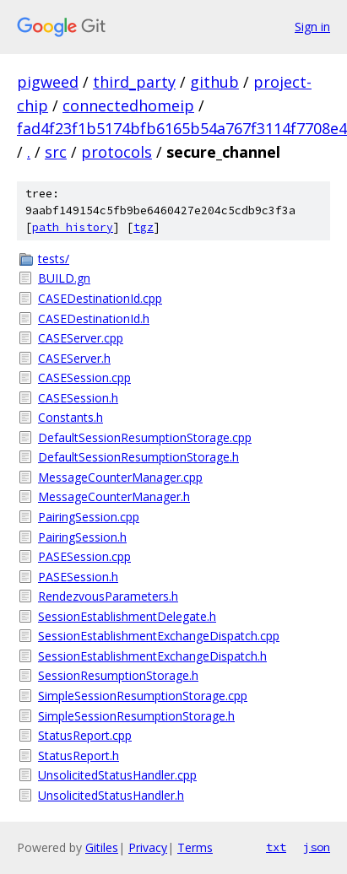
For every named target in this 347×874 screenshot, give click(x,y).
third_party (134, 82)
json (316, 847)
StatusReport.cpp (85, 735)
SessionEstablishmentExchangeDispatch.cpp (158, 636)
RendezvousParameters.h (108, 596)
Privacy (147, 847)
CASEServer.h (74, 358)
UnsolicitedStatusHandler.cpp (117, 775)
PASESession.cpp (84, 556)
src (56, 152)
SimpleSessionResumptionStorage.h (136, 716)
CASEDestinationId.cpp (100, 298)
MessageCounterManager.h (114, 496)
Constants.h (70, 417)
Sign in (312, 27)
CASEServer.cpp (80, 338)
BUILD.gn (64, 278)
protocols (116, 152)
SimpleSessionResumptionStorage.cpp (142, 696)
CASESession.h (78, 398)
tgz (143, 227)
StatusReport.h (78, 755)
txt (276, 847)
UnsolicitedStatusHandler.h (111, 795)
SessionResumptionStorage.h (118, 675)
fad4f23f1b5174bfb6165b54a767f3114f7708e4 (182, 128)
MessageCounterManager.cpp (120, 477)
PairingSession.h (82, 537)
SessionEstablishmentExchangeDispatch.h (152, 656)
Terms (195, 847)
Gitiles (101, 847)
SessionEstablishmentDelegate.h (127, 616)
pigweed (48, 82)
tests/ (53, 259)
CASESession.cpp (84, 378)
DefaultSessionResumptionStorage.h (138, 457)
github (214, 82)
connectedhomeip (128, 105)
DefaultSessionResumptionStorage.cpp (145, 437)
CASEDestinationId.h (93, 318)
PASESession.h (78, 577)
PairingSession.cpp (88, 517)
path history (72, 227)
